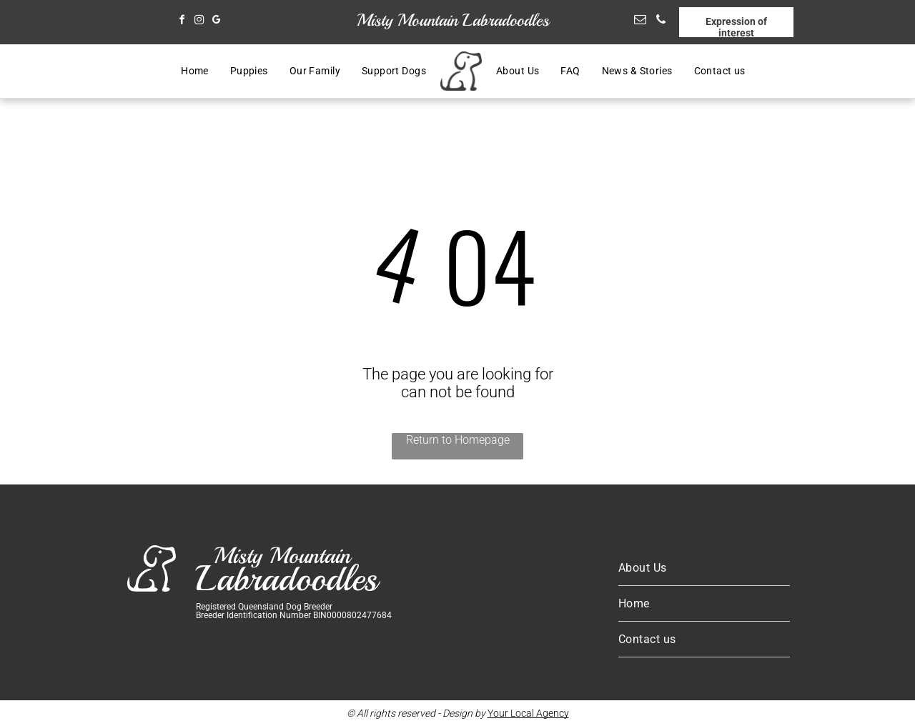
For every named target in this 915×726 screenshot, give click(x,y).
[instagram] (199, 22)
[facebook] (181, 22)
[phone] (661, 21)
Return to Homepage (458, 440)
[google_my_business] (216, 22)
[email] (640, 21)
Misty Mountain (407, 20)
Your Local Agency (528, 713)
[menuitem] (194, 71)
